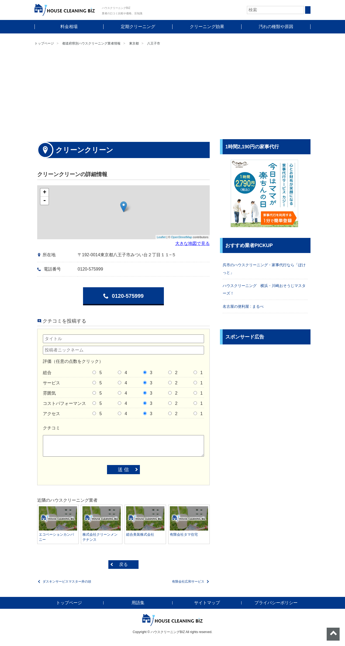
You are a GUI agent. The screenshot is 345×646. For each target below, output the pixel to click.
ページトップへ (333, 634)
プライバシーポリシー (276, 602)
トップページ (44, 43)
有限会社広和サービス (188, 581)
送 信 (123, 469)
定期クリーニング (138, 26)
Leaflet (161, 237)
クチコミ (51, 428)
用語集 (138, 602)
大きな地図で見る (192, 243)
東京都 (134, 43)
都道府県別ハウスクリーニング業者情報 (91, 43)
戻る (123, 564)
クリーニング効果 (207, 26)
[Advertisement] (172, 93)
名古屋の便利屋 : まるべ (243, 306)
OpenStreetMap (181, 237)
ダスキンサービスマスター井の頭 (67, 581)
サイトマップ (207, 602)
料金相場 (69, 26)
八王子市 (153, 43)
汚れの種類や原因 (276, 26)
